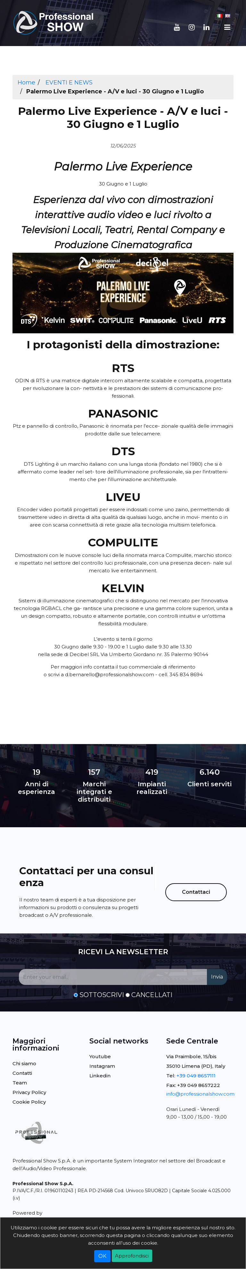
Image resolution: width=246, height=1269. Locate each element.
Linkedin (100, 1076)
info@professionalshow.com (200, 1094)
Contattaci (196, 892)
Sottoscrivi (101, 995)
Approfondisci (132, 1256)
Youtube (100, 1056)
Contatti (22, 1073)
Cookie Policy (29, 1102)
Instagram (102, 1066)
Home (26, 82)
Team (19, 1083)
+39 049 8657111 (196, 1076)
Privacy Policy (29, 1092)
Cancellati (151, 995)
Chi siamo (24, 1063)
